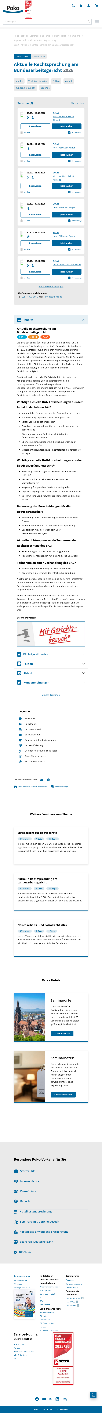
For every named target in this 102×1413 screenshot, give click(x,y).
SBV (41, 1301)
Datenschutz (62, 1409)
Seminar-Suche (20, 1280)
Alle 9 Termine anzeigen (51, 286)
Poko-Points (25, 1191)
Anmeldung (74, 132)
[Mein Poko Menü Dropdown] (88, 5)
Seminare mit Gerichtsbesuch (36, 1221)
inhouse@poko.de (53, 296)
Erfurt (56, 113)
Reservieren (35, 126)
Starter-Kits (24, 1171)
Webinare (18, 1284)
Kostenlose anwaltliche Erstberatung (41, 1231)
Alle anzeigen (77, 103)
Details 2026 (22, 56)
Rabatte (22, 1201)
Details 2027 (38, 56)
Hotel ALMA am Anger (64, 147)
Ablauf (68, 81)
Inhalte (19, 81)
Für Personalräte (47, 1323)
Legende (45, 87)
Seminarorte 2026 (47, 1294)
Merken (25, 132)
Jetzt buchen (66, 126)
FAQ (15, 1358)
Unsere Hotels (72, 1287)
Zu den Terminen (51, 694)
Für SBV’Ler (45, 1319)
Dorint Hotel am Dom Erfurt (67, 264)
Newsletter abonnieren (23, 1351)
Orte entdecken (62, 1033)
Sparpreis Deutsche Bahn (33, 1241)
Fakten (56, 81)
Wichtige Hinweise (37, 81)
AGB (36, 1409)
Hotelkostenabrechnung (33, 1211)
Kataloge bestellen (22, 1287)
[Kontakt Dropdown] (73, 5)
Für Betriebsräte (47, 1312)
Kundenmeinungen (25, 87)
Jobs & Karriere (20, 1355)
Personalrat (45, 1304)
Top (93, 1395)
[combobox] (47, 22)
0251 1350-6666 (30, 296)
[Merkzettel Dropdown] (81, 5)
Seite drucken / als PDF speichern (30, 786)
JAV (41, 1297)
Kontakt (17, 1348)
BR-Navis (22, 1252)
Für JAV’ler (44, 1316)
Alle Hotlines (19, 1344)
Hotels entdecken (63, 1094)
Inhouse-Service (27, 1181)
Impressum (47, 1409)
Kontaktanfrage (59, 786)
